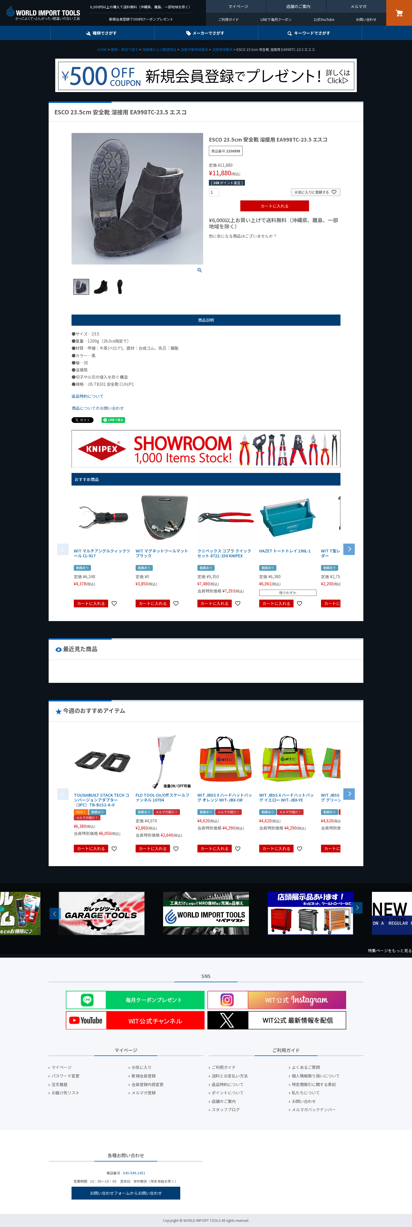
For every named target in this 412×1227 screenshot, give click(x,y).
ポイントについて (228, 1092)
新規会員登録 (144, 1076)
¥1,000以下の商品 (227, 245)
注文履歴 (60, 1084)
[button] (349, 548)
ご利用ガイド (228, 19)
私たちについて (306, 1092)
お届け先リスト (66, 1092)
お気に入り (142, 1067)
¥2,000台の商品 (301, 245)
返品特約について (88, 396)
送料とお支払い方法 (230, 1076)
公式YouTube (324, 19)
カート (399, 13)
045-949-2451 (134, 1172)
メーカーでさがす (208, 33)
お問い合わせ (366, 19)
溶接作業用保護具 (194, 49)
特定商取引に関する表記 (314, 1084)
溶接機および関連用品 (159, 49)
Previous (55, 913)
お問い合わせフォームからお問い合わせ (126, 1193)
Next (357, 908)
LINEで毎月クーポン (276, 19)
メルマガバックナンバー (314, 1109)
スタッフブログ (226, 1109)
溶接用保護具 (222, 49)
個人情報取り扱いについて (316, 1076)
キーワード (312, 33)
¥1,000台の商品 (265, 245)
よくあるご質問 (306, 1067)
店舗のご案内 (298, 6)
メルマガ (358, 6)
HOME (102, 49)
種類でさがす (105, 33)
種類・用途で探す (124, 49)
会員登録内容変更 (148, 1084)
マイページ (238, 6)
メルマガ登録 (144, 1092)
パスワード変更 (66, 1076)
